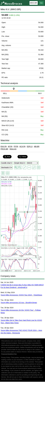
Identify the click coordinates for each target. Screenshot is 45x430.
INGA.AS (13, 149)
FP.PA (16, 146)
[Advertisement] (22, 406)
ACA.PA (22, 146)
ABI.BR (36, 146)
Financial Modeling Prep (9, 354)
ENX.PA (4, 146)
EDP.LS (30, 146)
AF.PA (10, 146)
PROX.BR (4, 149)
